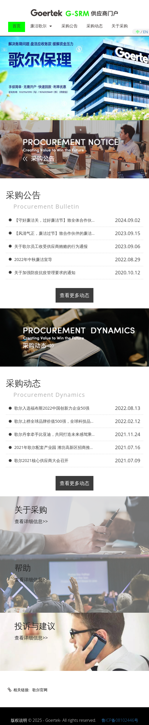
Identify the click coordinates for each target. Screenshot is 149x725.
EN (145, 31)
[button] (68, 115)
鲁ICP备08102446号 (120, 720)
